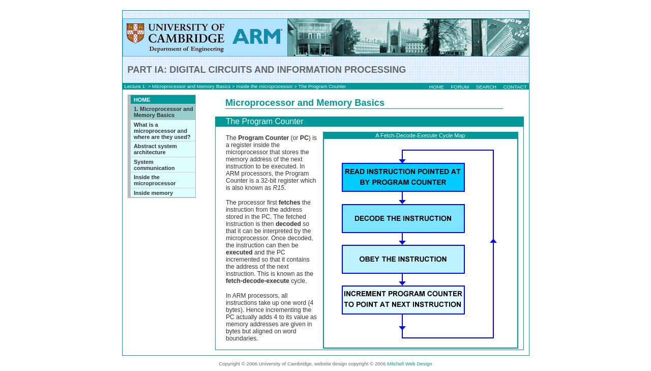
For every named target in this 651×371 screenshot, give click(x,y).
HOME (436, 87)
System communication (154, 165)
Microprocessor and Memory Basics (191, 86)
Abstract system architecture (155, 149)
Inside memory (153, 193)
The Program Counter (322, 86)
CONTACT (514, 87)
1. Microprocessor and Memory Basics (163, 112)
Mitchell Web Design (409, 363)
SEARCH (486, 87)
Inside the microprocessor (264, 86)
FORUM (460, 87)
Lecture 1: (135, 86)
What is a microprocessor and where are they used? (162, 131)
